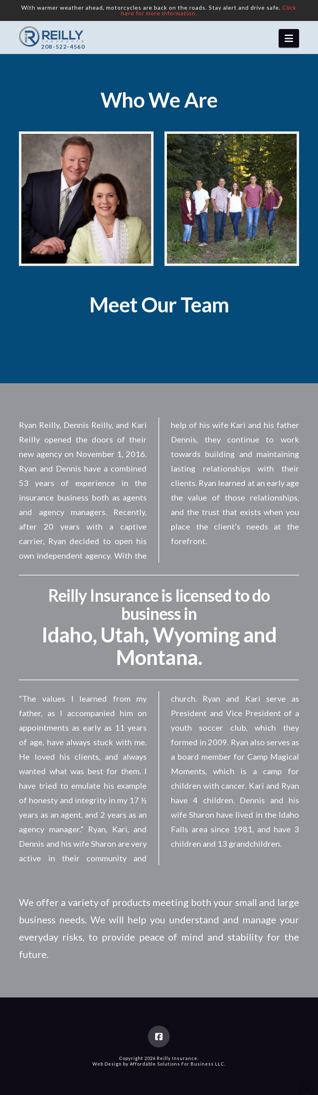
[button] (289, 38)
